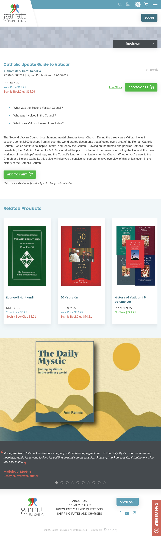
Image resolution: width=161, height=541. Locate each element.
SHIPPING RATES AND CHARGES (79, 513)
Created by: (104, 530)
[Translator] (128, 4)
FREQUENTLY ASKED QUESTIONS (79, 509)
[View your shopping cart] (146, 4)
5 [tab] (78, 482)
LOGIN (149, 18)
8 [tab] (94, 482)
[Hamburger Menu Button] (155, 4)
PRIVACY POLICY (79, 505)
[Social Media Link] (120, 513)
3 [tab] (67, 482)
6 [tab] (83, 482)
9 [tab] (99, 482)
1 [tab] (56, 482)
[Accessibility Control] (138, 4)
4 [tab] (72, 482)
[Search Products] (120, 4)
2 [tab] (62, 482)
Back (151, 70)
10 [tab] (104, 482)
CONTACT (127, 502)
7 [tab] (88, 482)
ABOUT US (79, 500)
